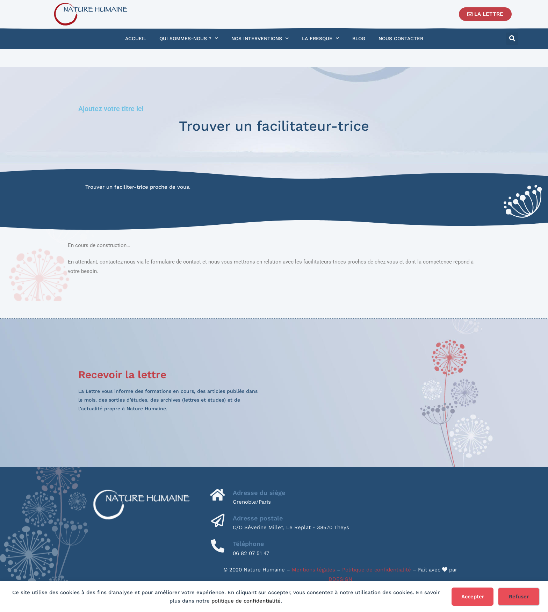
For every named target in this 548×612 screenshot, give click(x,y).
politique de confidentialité (246, 601)
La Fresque (320, 38)
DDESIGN (340, 579)
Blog (358, 38)
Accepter (472, 596)
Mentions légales (313, 570)
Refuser (519, 596)
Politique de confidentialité (376, 570)
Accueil (135, 38)
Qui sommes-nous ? (188, 38)
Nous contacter (400, 38)
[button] (512, 39)
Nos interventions (260, 38)
